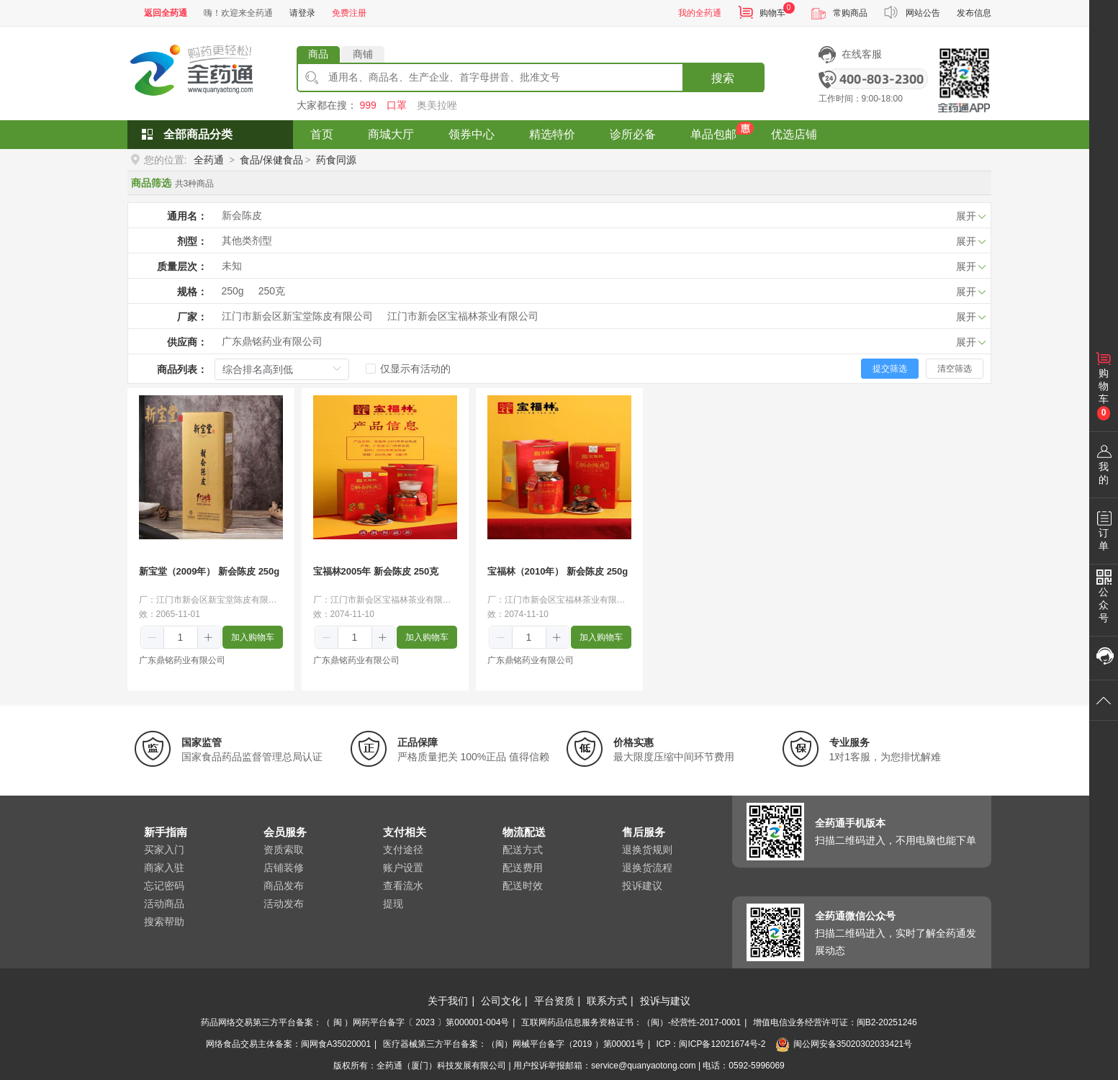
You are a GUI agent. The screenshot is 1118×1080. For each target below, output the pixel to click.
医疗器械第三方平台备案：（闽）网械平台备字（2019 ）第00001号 (513, 1044)
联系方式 (607, 1001)
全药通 (209, 160)
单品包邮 (713, 134)
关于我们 (448, 1001)
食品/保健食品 (271, 160)
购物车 (772, 13)
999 (367, 105)
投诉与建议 (665, 1001)
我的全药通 (699, 13)
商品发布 (283, 885)
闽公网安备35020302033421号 (843, 1044)
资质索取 (283, 849)
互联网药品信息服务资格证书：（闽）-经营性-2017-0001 (631, 1022)
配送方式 (522, 849)
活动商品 (164, 903)
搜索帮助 (164, 921)
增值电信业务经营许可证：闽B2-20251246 (835, 1022)
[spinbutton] (180, 637)
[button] (153, 638)
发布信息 (974, 13)
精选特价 (552, 134)
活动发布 (283, 903)
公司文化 (501, 1001)
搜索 (722, 78)
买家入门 (164, 849)
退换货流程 (647, 867)
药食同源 (336, 160)
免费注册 (349, 13)
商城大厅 (391, 134)
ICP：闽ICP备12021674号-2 (710, 1044)
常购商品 (850, 13)
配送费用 (522, 867)
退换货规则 (647, 849)
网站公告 (923, 13)
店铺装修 (283, 867)
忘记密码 (164, 885)
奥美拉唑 (437, 105)
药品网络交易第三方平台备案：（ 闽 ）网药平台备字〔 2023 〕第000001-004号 (355, 1022)
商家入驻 (164, 867)
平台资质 (554, 1001)
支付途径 (403, 849)
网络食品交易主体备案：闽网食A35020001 (288, 1044)
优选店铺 (794, 134)
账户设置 (403, 867)
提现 (393, 903)
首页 (321, 134)
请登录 (302, 13)
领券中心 (471, 134)
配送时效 (522, 885)
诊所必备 (633, 134)
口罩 (397, 105)
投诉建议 (642, 885)
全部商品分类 (198, 134)
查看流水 (403, 885)
